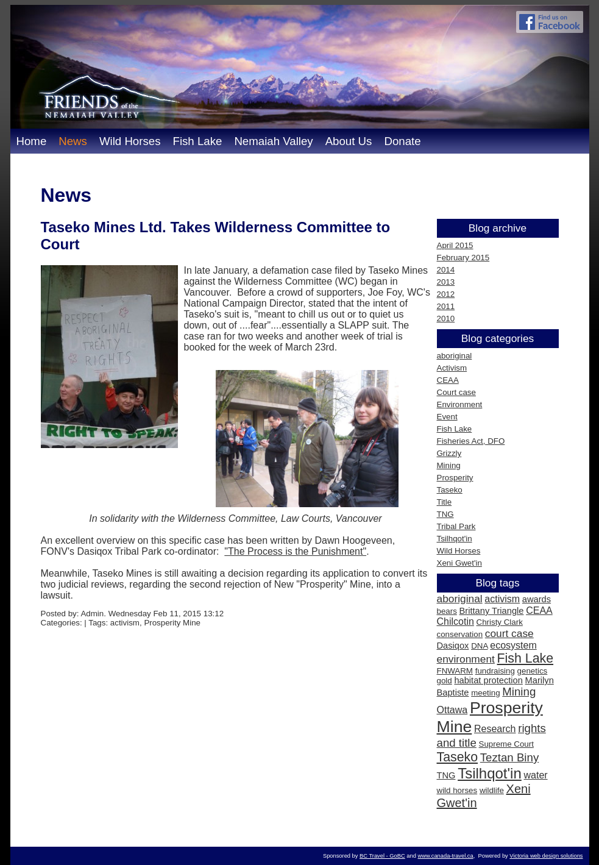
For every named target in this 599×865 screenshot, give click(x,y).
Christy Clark (500, 622)
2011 (446, 306)
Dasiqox (453, 645)
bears (447, 611)
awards (536, 599)
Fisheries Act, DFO (471, 441)
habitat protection (488, 680)
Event (447, 416)
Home (31, 141)
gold (444, 680)
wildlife (492, 790)
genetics (532, 670)
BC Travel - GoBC (382, 856)
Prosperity (455, 477)
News (72, 141)
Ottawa (452, 710)
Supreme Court (506, 744)
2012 (446, 294)
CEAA (448, 380)
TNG (445, 514)
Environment (460, 404)
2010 (446, 318)
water (535, 775)
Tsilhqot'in (454, 538)
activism (502, 599)
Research (495, 729)
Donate (402, 141)
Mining (449, 465)
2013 (446, 282)
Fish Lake (197, 141)
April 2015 (455, 245)
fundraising (495, 670)
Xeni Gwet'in (459, 563)
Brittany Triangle (491, 611)
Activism (452, 367)
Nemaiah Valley (273, 141)
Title (444, 502)
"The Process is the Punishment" (295, 551)
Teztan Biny (509, 757)
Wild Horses (130, 141)
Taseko (450, 489)
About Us (348, 141)
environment (466, 659)
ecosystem (513, 645)
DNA (479, 645)
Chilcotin (455, 621)
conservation (460, 634)
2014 (446, 269)
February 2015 (463, 257)
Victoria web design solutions (546, 856)
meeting (485, 692)
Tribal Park (456, 526)
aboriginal (454, 355)
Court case (456, 392)
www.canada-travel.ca (445, 856)
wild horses (457, 790)
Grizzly (449, 453)
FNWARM (455, 670)
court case (509, 633)
